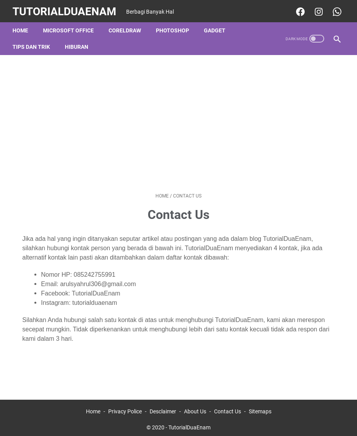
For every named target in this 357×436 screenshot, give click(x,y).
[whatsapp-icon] (334, 9)
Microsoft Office (70, 27)
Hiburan (78, 43)
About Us (195, 408)
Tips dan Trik (33, 43)
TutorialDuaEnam (66, 9)
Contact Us (227, 408)
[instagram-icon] (316, 9)
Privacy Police (125, 408)
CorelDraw (126, 27)
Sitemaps (260, 408)
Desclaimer (163, 408)
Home (22, 27)
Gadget (216, 27)
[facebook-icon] (297, 9)
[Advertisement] (178, 120)
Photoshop (174, 27)
